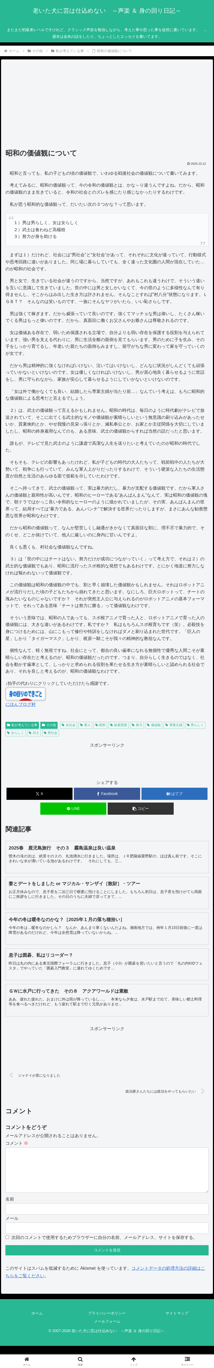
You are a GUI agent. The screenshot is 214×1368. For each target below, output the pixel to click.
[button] (141, 809)
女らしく (15, 733)
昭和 (100, 725)
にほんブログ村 (20, 704)
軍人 (85, 725)
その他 (49, 725)
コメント (16, 1143)
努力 (137, 725)
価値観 (154, 725)
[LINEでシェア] (73, 809)
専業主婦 (173, 725)
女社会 (68, 725)
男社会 (51, 733)
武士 (34, 733)
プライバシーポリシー (107, 1322)
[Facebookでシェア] (107, 794)
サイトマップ (177, 1322)
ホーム (37, 1322)
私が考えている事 (22, 725)
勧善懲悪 (118, 725)
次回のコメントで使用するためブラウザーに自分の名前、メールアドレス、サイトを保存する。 (104, 1246)
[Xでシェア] (39, 794)
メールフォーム (107, 1330)
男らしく (195, 725)
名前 (9, 1207)
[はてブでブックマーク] (174, 794)
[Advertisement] (107, 106)
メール (11, 1227)
